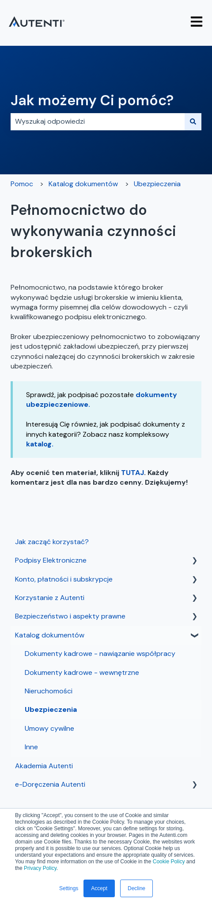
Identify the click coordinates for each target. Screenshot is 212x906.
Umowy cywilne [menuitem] (49, 728)
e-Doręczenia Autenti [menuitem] (50, 784)
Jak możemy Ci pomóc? (92, 100)
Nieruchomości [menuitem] (48, 691)
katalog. (39, 444)
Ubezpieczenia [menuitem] (51, 709)
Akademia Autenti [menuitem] (44, 765)
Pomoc (22, 183)
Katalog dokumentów (83, 183)
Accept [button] (99, 888)
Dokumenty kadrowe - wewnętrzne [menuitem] (82, 672)
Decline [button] (136, 888)
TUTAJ (132, 472)
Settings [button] (68, 888)
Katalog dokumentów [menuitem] (49, 635)
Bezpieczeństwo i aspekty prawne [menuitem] (70, 616)
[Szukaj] (193, 121)
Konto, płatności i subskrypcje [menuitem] (64, 579)
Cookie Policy (169, 861)
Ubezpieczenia (157, 183)
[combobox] (98, 121)
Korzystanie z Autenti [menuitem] (49, 597)
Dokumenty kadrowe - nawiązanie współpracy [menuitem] (100, 653)
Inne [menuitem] (31, 746)
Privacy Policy (40, 868)
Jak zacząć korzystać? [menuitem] (52, 541)
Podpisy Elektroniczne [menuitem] (51, 560)
